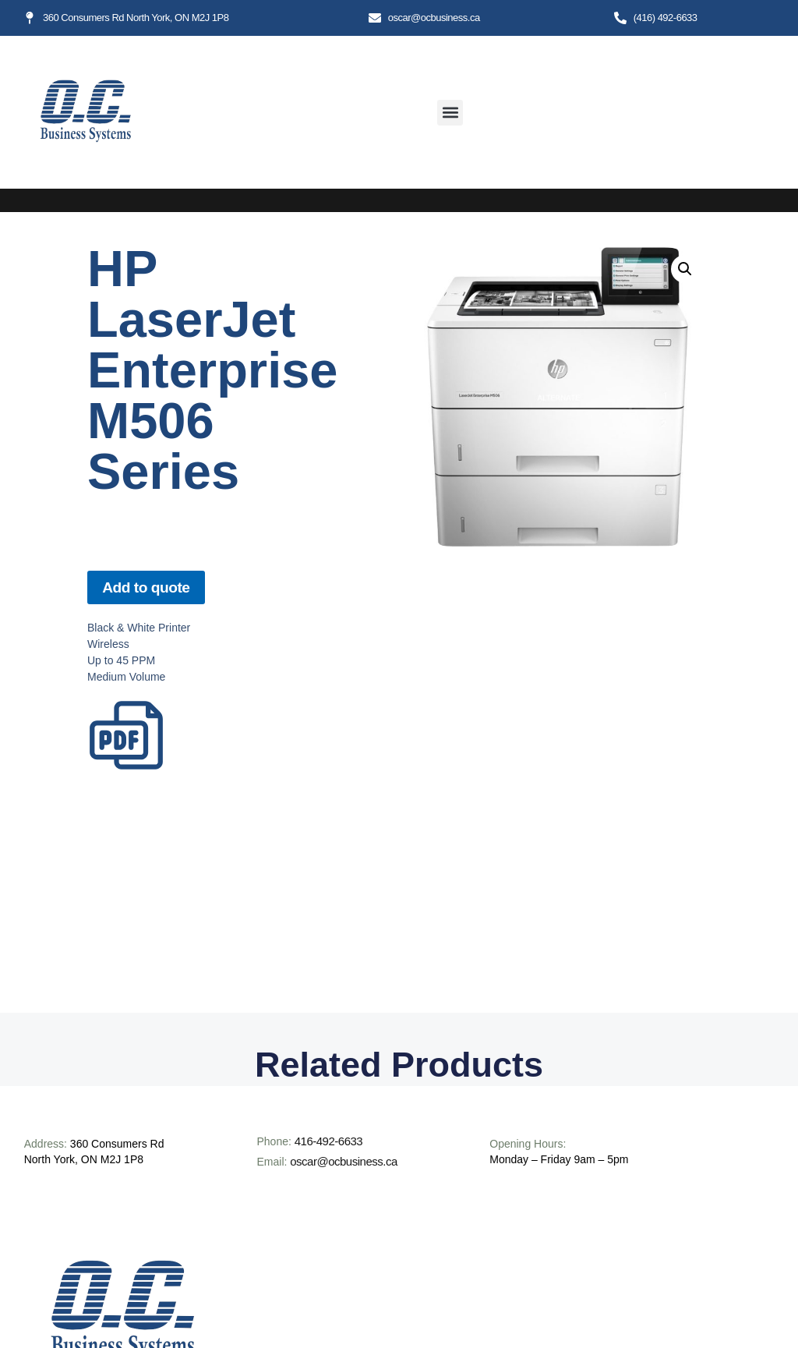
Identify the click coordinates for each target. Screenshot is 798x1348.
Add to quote (145, 587)
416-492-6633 (328, 1141)
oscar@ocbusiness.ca (343, 1161)
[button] (450, 113)
